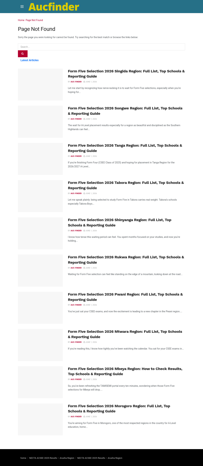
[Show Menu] (22, 6)
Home (21, 20)
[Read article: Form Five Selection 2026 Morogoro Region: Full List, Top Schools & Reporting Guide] (40, 419)
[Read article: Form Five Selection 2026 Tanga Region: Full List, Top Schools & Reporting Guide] (40, 159)
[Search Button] (23, 53)
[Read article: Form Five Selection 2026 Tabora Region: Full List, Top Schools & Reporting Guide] (40, 196)
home (23, 458)
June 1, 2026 (90, 82)
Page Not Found (34, 20)
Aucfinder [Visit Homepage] (53, 6)
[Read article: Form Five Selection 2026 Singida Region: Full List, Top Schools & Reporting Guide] (40, 85)
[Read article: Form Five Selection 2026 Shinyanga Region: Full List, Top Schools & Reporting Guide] (40, 233)
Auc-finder (76, 82)
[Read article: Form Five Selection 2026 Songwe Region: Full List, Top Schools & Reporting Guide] (40, 122)
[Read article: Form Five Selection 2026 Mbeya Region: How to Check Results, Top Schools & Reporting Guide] (40, 382)
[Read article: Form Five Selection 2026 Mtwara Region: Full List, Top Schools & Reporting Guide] (40, 345)
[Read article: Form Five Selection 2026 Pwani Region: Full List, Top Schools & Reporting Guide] (40, 308)
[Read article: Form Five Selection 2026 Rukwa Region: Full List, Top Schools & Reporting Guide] (40, 271)
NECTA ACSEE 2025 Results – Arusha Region (51, 458)
